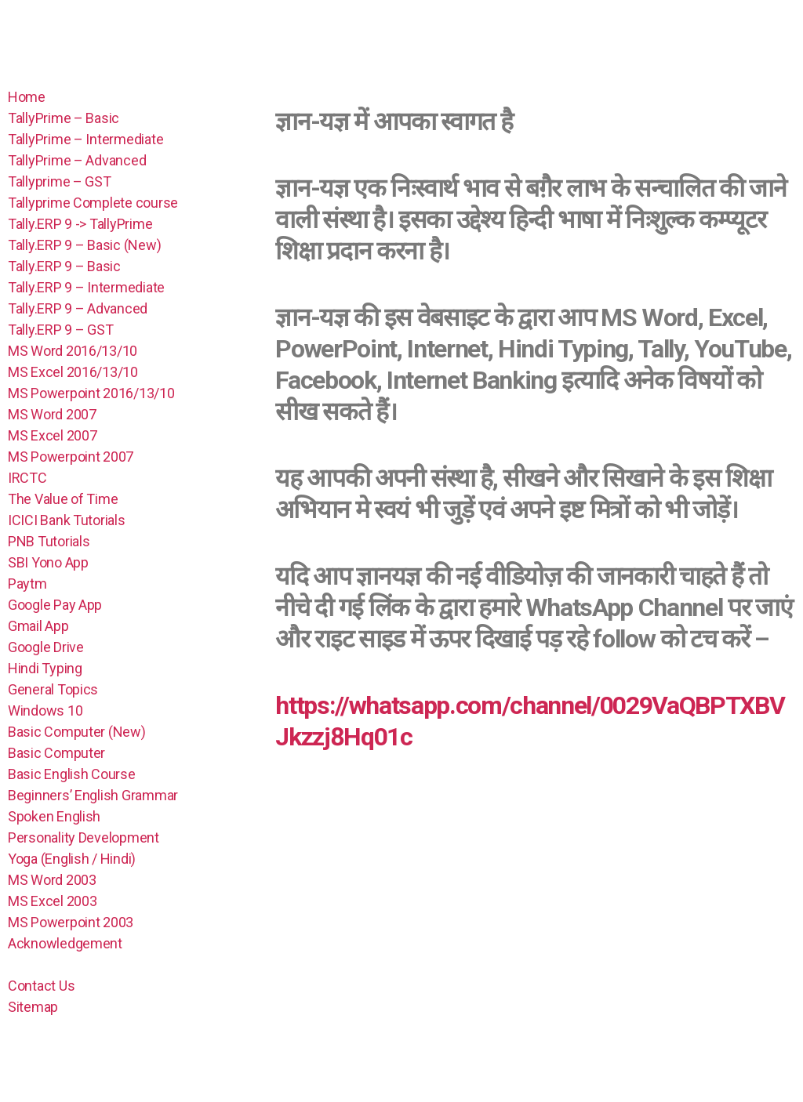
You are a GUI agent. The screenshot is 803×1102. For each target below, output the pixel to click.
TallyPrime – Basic (63, 118)
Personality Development (85, 837)
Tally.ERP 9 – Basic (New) (84, 245)
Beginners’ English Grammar (93, 795)
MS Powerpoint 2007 (70, 456)
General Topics (53, 689)
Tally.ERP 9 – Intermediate (86, 287)
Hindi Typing (45, 668)
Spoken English (54, 816)
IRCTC (27, 477)
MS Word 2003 (52, 880)
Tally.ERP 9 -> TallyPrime (80, 224)
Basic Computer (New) (77, 731)
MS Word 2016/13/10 (72, 351)
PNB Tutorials (49, 541)
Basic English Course (72, 774)
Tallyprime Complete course (93, 202)
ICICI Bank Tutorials (66, 520)
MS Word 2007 (52, 414)
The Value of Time (63, 499)
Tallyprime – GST (59, 181)
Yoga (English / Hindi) (72, 858)
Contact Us (41, 985)
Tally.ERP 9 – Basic (64, 266)
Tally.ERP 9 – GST (60, 329)
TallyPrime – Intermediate (85, 139)
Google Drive (46, 647)
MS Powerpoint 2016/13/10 (91, 393)
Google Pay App (55, 604)
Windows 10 (45, 710)
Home (26, 97)
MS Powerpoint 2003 (70, 922)
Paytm (27, 583)
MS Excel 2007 (52, 435)
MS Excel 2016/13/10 (73, 372)
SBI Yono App (48, 562)
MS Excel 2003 (52, 901)
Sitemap (33, 1007)
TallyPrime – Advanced (77, 160)
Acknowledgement (65, 943)
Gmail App (38, 626)
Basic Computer (56, 753)
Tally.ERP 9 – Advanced (77, 308)
